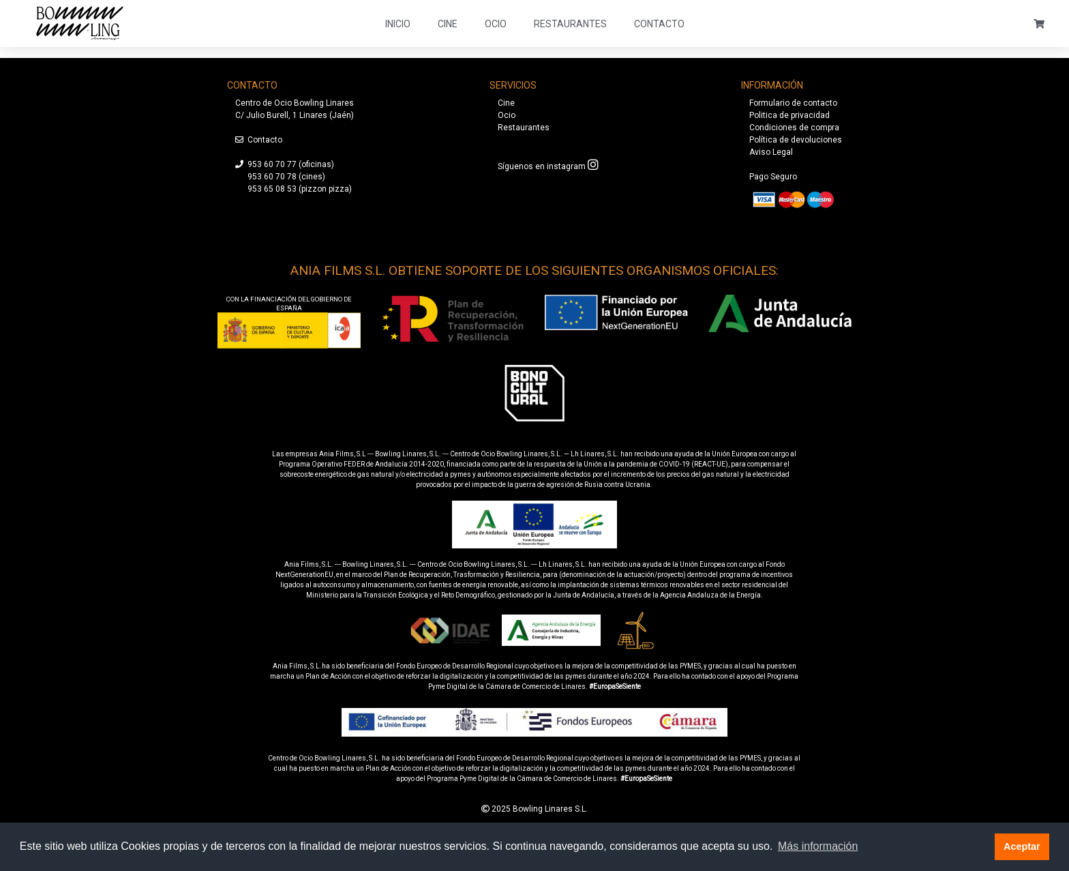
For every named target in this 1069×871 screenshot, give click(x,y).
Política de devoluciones (795, 140)
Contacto (659, 23)
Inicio (397, 23)
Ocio (496, 23)
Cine (447, 23)
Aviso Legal (771, 152)
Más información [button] (818, 846)
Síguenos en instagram (542, 166)
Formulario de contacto (793, 103)
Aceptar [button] (1022, 846)
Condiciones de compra (794, 127)
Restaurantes (570, 23)
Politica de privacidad (789, 115)
